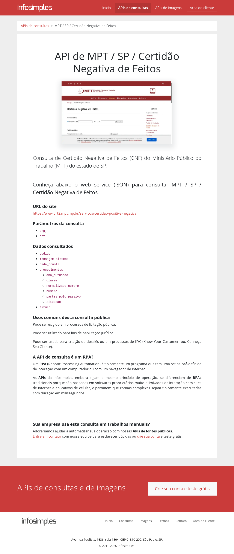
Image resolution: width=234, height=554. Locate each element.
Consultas (126, 521)
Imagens (146, 521)
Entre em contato (47, 436)
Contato (181, 521)
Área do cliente (202, 7)
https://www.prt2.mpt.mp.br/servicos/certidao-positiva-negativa (84, 213)
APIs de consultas (133, 7)
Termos (163, 521)
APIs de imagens (168, 7)
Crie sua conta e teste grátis (182, 488)
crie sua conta (148, 436)
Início (106, 7)
